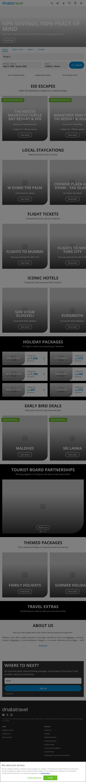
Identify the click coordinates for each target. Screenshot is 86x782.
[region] (43, 772)
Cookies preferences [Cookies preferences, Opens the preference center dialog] (34, 778)
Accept (50, 778)
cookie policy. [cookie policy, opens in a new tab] (45, 773)
